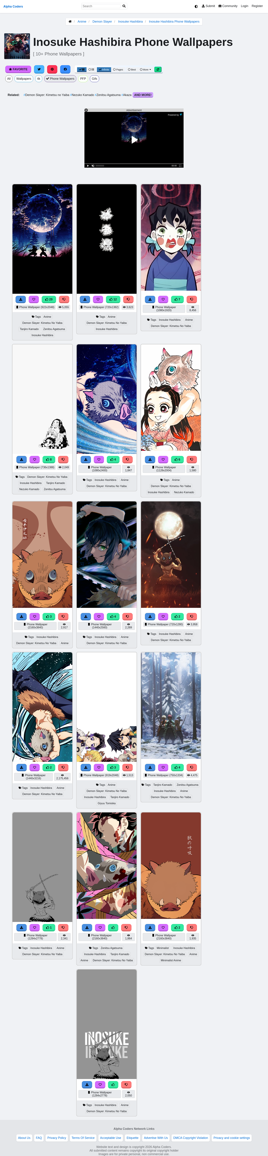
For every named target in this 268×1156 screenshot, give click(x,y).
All (9, 78)
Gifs (94, 78)
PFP (83, 78)
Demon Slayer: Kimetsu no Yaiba (47, 95)
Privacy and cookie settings (231, 1138)
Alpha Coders (13, 6)
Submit (208, 6)
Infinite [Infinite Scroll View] (104, 69)
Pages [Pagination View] (118, 69)
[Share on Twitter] (39, 69)
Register (257, 6)
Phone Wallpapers (60, 78)
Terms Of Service (83, 1138)
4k (38, 78)
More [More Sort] (146, 69)
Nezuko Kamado (82, 95)
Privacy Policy (56, 1138)
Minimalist (163, 948)
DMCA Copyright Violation (190, 1138)
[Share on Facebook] (65, 69)
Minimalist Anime (171, 960)
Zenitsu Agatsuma (108, 95)
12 (113, 299)
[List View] (91, 69)
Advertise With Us (156, 1138)
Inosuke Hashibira (130, 21)
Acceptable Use (110, 1138)
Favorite (18, 69)
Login (244, 6)
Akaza (126, 95)
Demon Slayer (102, 21)
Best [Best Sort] (132, 69)
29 (48, 299)
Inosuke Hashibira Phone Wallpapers (174, 21)
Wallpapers (23, 78)
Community (227, 6)
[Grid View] (82, 69)
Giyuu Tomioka (107, 803)
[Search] (124, 6)
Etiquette (132, 1138)
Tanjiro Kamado (29, 329)
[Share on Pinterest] (52, 69)
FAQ (39, 1138)
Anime (82, 21)
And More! (143, 95)
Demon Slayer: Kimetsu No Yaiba (42, 322)
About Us (24, 1138)
